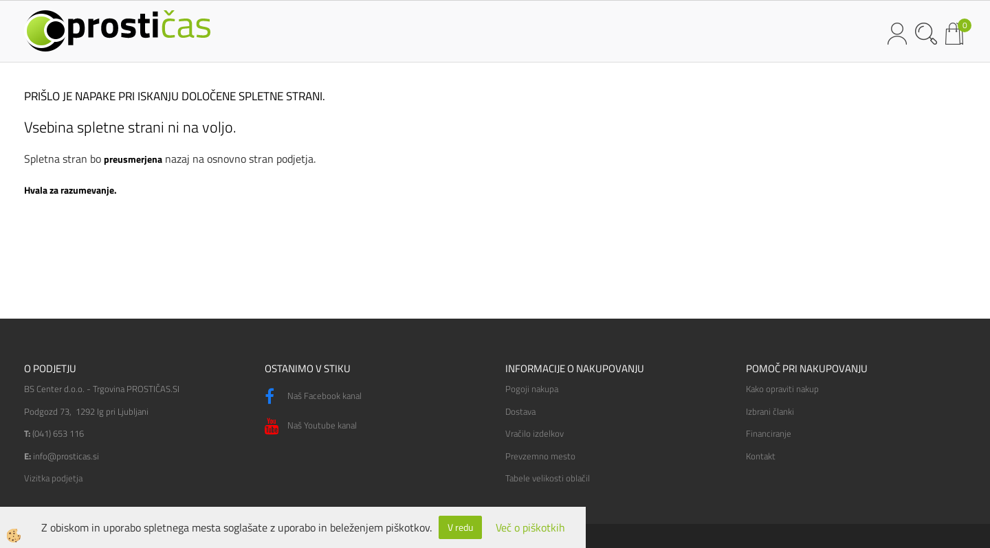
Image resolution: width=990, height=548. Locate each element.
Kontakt (761, 456)
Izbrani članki (770, 411)
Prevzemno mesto (540, 456)
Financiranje (768, 433)
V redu (460, 527)
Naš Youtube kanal (311, 426)
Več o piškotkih (530, 528)
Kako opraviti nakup (782, 389)
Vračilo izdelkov (534, 433)
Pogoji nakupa (531, 389)
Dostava (520, 411)
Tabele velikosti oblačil (547, 478)
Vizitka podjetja (53, 478)
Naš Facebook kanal (313, 397)
